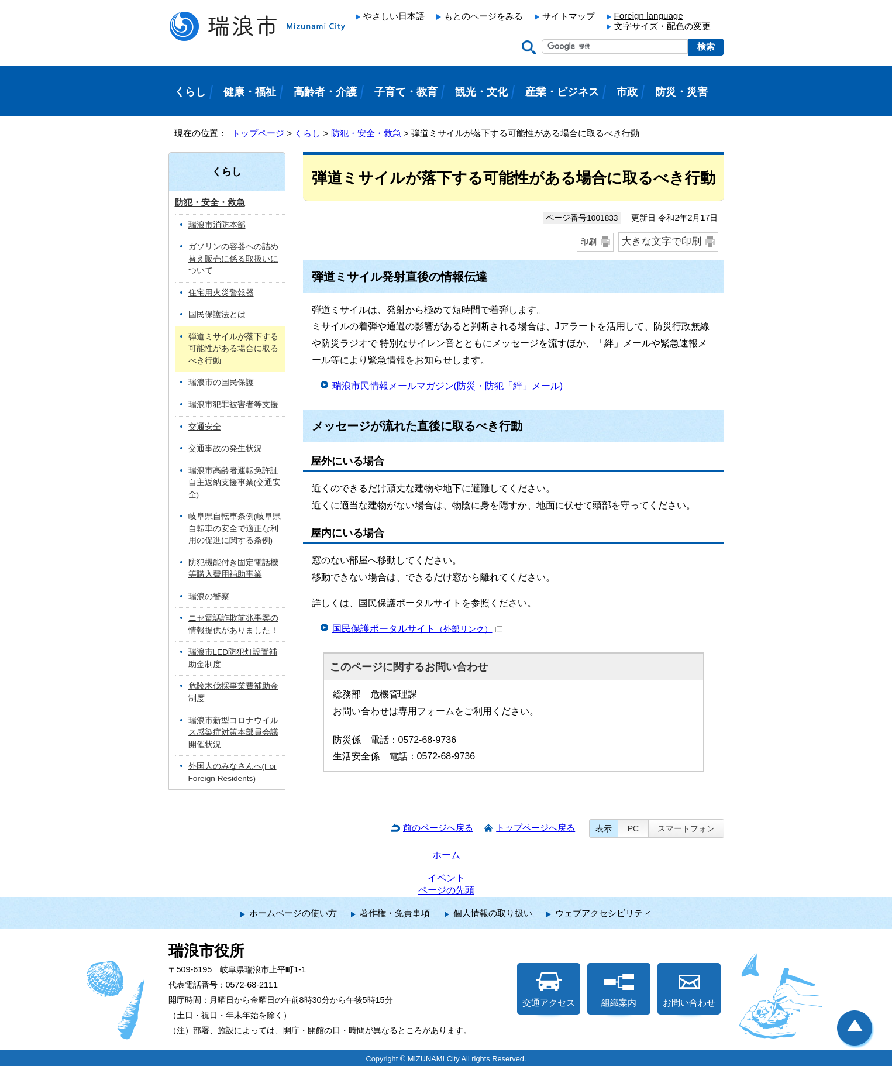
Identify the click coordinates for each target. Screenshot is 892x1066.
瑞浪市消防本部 (217, 225)
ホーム (446, 855)
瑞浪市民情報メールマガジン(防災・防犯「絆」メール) (447, 386)
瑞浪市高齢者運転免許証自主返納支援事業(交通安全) (234, 482)
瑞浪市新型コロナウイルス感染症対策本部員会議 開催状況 (233, 732)
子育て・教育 (406, 92)
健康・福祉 (249, 92)
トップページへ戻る (535, 828)
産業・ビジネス (562, 92)
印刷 (588, 241)
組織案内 (618, 989)
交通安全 (204, 426)
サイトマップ (568, 16)
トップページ (258, 133)
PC (633, 828)
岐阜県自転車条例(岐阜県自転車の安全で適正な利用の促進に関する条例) (234, 528)
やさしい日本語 (394, 16)
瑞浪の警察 (208, 596)
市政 (627, 92)
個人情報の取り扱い (492, 913)
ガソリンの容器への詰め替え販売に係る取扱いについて (233, 258)
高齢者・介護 (325, 92)
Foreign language (648, 15)
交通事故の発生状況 (225, 448)
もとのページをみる (483, 16)
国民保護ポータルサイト (417, 629)
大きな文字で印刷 (661, 241)
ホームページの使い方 (293, 913)
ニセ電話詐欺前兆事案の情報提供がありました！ (233, 624)
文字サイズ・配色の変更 (662, 26)
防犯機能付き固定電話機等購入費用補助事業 (233, 568)
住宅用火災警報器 (221, 292)
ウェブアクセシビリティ (603, 913)
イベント (446, 878)
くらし (307, 133)
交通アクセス (548, 989)
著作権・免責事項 (395, 913)
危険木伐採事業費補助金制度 (233, 692)
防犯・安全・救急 (366, 133)
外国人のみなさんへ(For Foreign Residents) (232, 772)
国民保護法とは (217, 314)
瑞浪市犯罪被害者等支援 (233, 404)
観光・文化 (481, 92)
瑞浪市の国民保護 (221, 382)
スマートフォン (686, 828)
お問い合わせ (689, 989)
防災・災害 (681, 92)
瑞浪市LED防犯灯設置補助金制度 (233, 658)
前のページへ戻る (438, 828)
